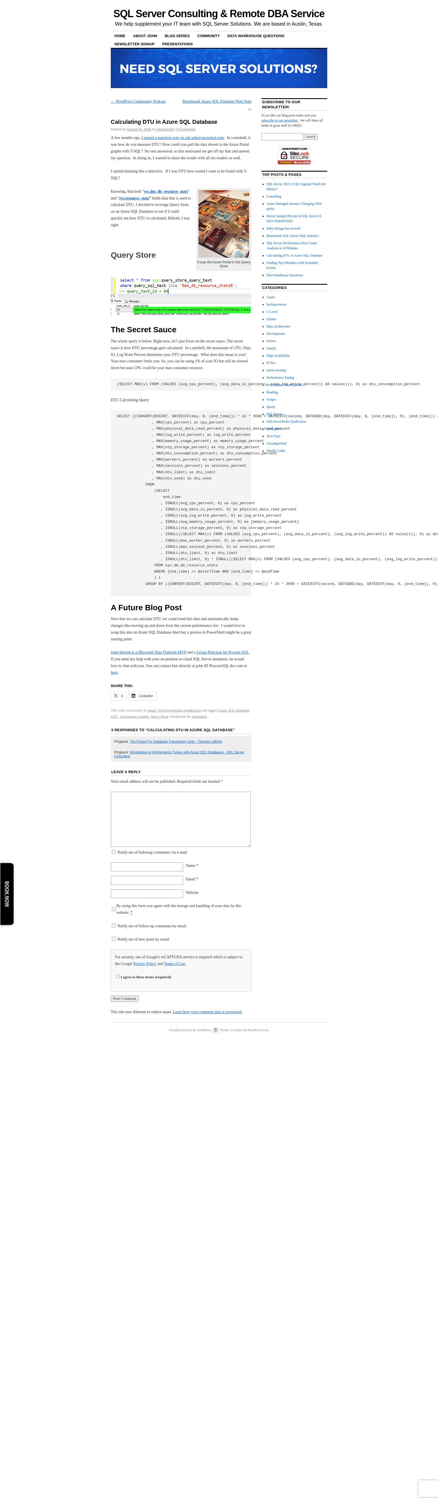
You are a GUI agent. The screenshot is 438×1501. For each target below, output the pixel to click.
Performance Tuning (280, 378)
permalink (199, 716)
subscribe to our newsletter (280, 120)
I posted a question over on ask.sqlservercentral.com (182, 138)
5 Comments (185, 129)
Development (276, 334)
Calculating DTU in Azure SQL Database (294, 255)
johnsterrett (165, 129)
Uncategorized (276, 443)
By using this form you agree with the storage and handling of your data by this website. (178, 909)
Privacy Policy (144, 964)
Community (208, 36)
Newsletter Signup (134, 44)
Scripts (271, 399)
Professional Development (284, 385)
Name (192, 865)
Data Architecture (278, 326)
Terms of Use (174, 964)
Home (119, 36)
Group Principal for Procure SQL (223, 652)
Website (192, 892)
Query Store (159, 716)
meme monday (276, 370)
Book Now (7, 894)
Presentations (177, 44)
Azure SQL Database (233, 710)
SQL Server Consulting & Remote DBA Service (219, 13)
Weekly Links (276, 451)
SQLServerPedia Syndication (179, 710)
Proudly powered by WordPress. (190, 1030)
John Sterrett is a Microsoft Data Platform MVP (148, 652)
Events (271, 341)
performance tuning (134, 716)
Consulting (274, 196)
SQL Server (275, 414)
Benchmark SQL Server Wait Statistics (293, 236)
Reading (272, 392)
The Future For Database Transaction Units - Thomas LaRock (176, 742)
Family (271, 348)
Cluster (271, 319)
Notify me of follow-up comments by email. (152, 926)
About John (145, 36)
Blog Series (177, 36)
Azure (151, 710)
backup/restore (276, 304)
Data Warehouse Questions (256, 36)
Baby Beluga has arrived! (284, 228)
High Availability (278, 356)
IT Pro (271, 363)
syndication (274, 429)
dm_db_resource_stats (166, 191)
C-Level (272, 312)
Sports (271, 407)
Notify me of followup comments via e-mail (152, 852)
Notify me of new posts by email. (144, 939)
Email (192, 879)
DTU (114, 716)
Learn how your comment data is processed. (207, 1012)
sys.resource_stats (134, 198)
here (114, 672)
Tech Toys (273, 436)
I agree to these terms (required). (144, 977)
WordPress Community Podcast (138, 101)
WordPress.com (257, 1030)
